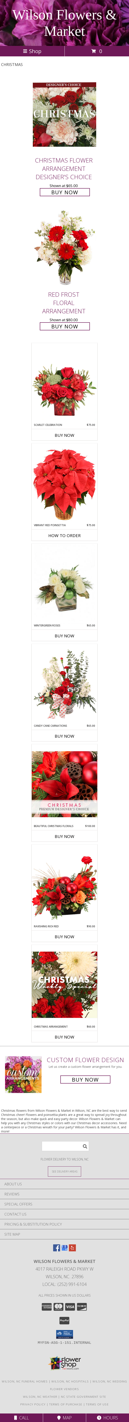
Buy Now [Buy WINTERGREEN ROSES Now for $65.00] (64, 636)
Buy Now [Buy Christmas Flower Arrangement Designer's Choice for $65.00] (64, 192)
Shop (32, 51)
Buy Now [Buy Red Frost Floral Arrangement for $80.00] (64, 326)
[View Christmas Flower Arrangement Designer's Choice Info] (64, 115)
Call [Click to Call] (21, 1418)
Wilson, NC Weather (40, 1397)
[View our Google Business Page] (64, 1249)
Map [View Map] (64, 1418)
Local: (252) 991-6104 (64, 1284)
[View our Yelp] (72, 1249)
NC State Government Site (83, 1397)
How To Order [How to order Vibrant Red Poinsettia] (64, 535)
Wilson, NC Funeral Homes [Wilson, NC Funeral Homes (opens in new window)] (25, 1381)
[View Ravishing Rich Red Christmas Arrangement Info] (64, 884)
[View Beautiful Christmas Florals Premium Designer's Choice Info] (64, 784)
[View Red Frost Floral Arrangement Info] (64, 249)
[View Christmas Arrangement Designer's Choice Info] (64, 984)
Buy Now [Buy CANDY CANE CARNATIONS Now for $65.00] (64, 736)
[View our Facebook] (56, 1249)
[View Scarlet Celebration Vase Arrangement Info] (64, 383)
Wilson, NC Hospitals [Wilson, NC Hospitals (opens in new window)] (70, 1381)
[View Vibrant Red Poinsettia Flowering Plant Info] (64, 483)
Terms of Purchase (65, 1404)
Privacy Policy (32, 1404)
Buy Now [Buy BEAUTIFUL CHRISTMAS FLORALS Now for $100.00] (64, 836)
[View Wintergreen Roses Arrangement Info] (64, 584)
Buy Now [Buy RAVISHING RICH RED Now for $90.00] (64, 937)
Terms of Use (97, 1404)
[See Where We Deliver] (64, 1171)
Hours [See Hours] (107, 1418)
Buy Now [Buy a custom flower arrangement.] (85, 1079)
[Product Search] (65, 1146)
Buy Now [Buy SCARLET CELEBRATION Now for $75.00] (64, 435)
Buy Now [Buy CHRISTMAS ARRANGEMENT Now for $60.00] (64, 1037)
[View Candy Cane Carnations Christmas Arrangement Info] (64, 684)
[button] (64, 1334)
